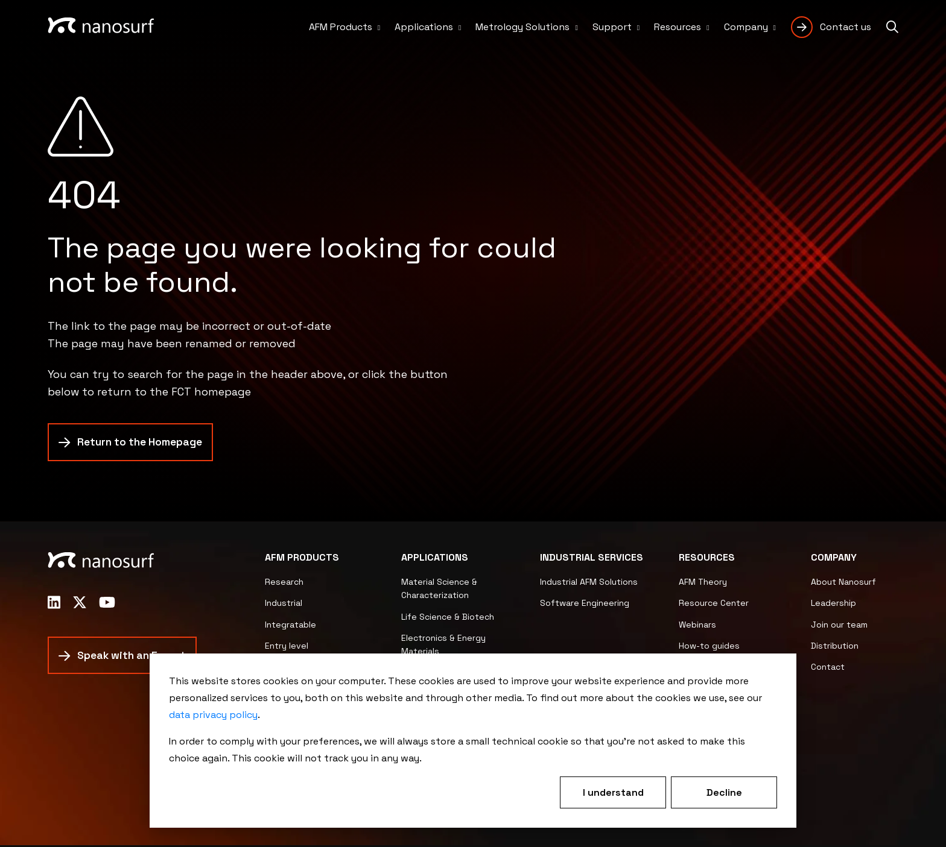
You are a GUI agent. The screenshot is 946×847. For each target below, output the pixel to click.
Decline (724, 792)
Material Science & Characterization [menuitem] (439, 590)
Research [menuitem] (284, 583)
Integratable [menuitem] (290, 626)
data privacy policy (213, 714)
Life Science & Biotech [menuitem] (447, 618)
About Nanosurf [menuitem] (843, 583)
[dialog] (473, 740)
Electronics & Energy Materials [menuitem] (443, 646)
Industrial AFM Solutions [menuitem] (589, 583)
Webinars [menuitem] (697, 626)
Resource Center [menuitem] (714, 604)
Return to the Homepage (142, 444)
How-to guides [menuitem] (709, 647)
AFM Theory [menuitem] (703, 583)
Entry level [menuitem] (286, 647)
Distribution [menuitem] (835, 647)
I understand (613, 792)
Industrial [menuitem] (283, 604)
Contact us (845, 26)
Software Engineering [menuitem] (584, 604)
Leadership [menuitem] (833, 604)
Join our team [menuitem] (839, 626)
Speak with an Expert (134, 657)
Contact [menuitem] (828, 668)
